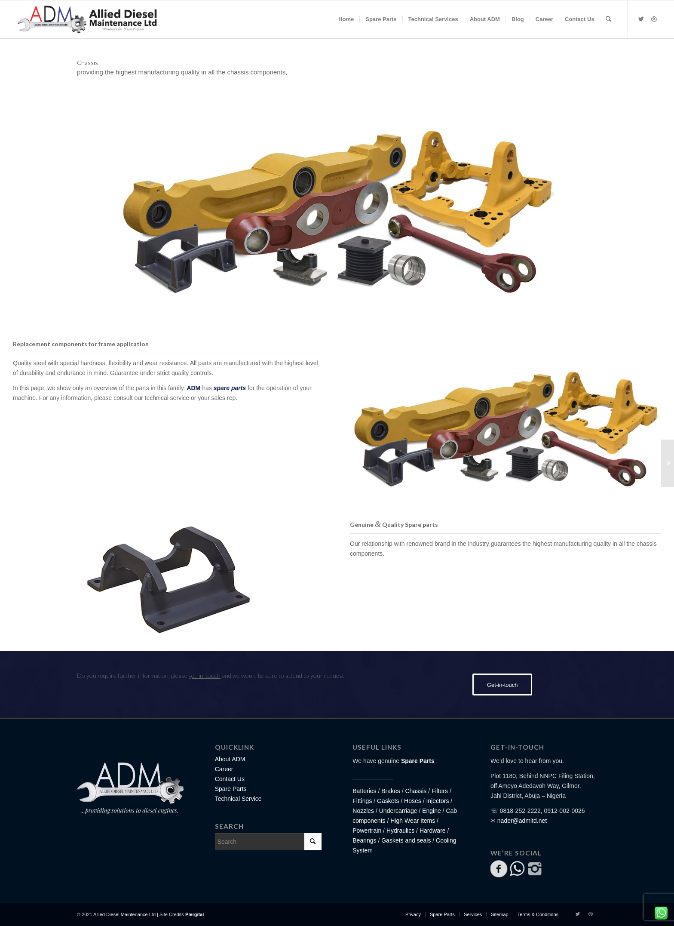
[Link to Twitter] (641, 18)
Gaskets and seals (406, 840)
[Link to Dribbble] (654, 18)
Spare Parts (231, 788)
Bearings (364, 840)
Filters (440, 791)
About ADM (230, 759)
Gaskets (388, 800)
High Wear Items (412, 820)
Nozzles (363, 810)
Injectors (437, 800)
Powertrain (366, 830)
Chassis (415, 791)
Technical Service (238, 798)
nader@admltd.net (522, 820)
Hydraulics (400, 830)
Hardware (433, 830)
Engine (431, 810)
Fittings (362, 800)
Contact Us (230, 778)
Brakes (390, 791)
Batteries (364, 791)
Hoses (412, 800)
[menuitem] (346, 19)
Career (224, 769)
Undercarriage (398, 810)
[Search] (608, 19)
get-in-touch (205, 675)
